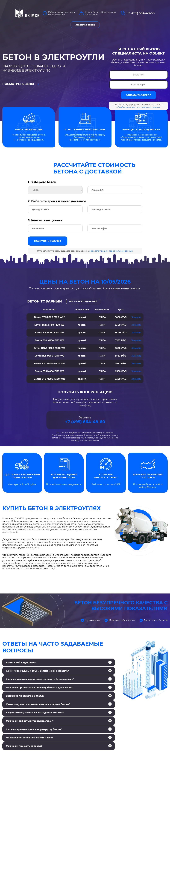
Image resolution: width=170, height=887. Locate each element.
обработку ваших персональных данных (138, 107)
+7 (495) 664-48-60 (140, 13)
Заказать (136, 317)
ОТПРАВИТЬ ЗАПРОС (138, 95)
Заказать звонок (85, 24)
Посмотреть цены (20, 84)
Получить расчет (47, 240)
